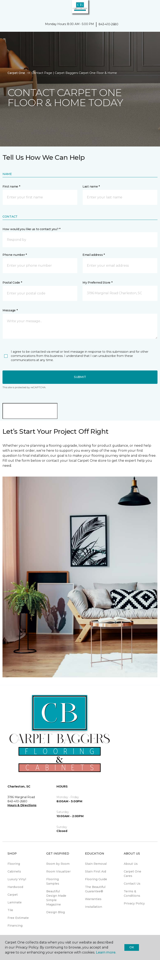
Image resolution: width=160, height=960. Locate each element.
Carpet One (16, 73)
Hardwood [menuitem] (15, 887)
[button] (144, 8)
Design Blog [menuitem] (55, 912)
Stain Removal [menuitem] (96, 864)
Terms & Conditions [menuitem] (132, 893)
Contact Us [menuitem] (132, 883)
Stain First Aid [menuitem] (95, 871)
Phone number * (14, 254)
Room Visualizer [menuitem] (58, 871)
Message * (10, 310)
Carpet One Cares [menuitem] (132, 874)
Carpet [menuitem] (13, 895)
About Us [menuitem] (131, 864)
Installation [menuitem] (93, 907)
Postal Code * (12, 282)
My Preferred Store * (97, 282)
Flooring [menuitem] (14, 864)
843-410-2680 (108, 24)
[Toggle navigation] (6, 8)
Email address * (93, 254)
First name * (11, 186)
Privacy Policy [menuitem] (134, 903)
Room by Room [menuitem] (58, 864)
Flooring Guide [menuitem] (96, 879)
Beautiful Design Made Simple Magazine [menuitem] (56, 897)
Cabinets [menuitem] (14, 871)
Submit (80, 377)
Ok (131, 947)
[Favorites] (149, 8)
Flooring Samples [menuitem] (52, 881)
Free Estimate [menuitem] (18, 918)
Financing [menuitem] (15, 925)
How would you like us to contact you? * (31, 229)
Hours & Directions (22, 805)
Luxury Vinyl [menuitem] (17, 879)
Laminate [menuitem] (15, 902)
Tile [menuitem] (10, 910)
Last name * (91, 186)
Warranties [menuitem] (93, 899)
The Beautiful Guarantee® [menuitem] (95, 889)
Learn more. (106, 952)
